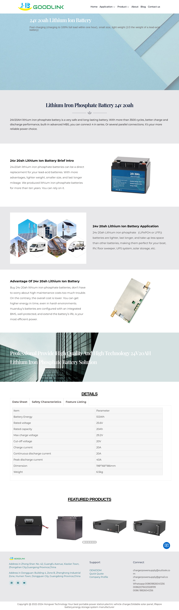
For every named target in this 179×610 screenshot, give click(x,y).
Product (123, 6)
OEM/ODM (95, 570)
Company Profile (98, 577)
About (134, 6)
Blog (143, 6)
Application (107, 6)
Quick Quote (96, 573)
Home (93, 6)
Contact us (154, 6)
